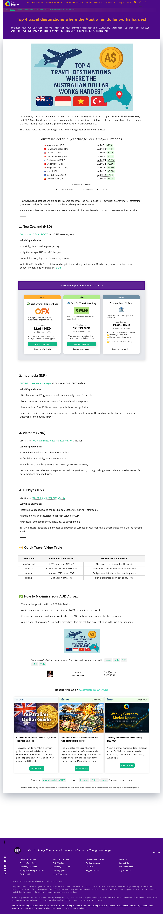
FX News (89, 866)
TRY (124, 660)
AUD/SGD (106, 167)
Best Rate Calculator (29, 859)
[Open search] (135, 3)
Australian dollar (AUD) (54, 780)
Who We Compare (61, 859)
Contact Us (124, 863)
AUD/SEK (105, 175)
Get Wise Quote (81, 344)
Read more (36, 768)
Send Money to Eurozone (49, 905)
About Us (123, 859)
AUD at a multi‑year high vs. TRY (48, 497)
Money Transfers (54, 2)
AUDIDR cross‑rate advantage (35, 383)
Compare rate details (42, 349)
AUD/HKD (105, 148)
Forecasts (110, 2)
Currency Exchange (74, 2)
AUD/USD (105, 152)
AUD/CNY (106, 178)
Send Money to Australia (54, 908)
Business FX (25, 874)
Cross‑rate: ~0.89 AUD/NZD (34, 234)
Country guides (59, 870)
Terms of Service (88, 900)
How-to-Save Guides (95, 859)
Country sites (127, 866)
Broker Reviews (93, 863)
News (12, 9)
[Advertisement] (81, 817)
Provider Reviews (94, 2)
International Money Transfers (25, 905)
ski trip (58, 267)
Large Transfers (60, 874)
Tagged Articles (92, 870)
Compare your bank (120, 349)
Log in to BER (125, 870)
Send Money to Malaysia (76, 908)
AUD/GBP (106, 160)
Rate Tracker (58, 863)
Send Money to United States (74, 905)
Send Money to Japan (33, 908)
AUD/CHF (106, 163)
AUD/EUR (106, 171)
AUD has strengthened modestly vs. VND (53, 440)
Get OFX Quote (42, 344)
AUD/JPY (105, 145)
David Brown (78, 675)
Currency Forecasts (61, 866)
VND (42, 664)
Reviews (84, 780)
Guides (20, 699)
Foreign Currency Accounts (32, 870)
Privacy (99, 900)
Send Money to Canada (118, 905)
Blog (121, 2)
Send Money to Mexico (97, 905)
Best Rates (37, 2)
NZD (35, 664)
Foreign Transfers (28, 863)
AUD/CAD (105, 156)
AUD (116, 660)
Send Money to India (138, 905)
